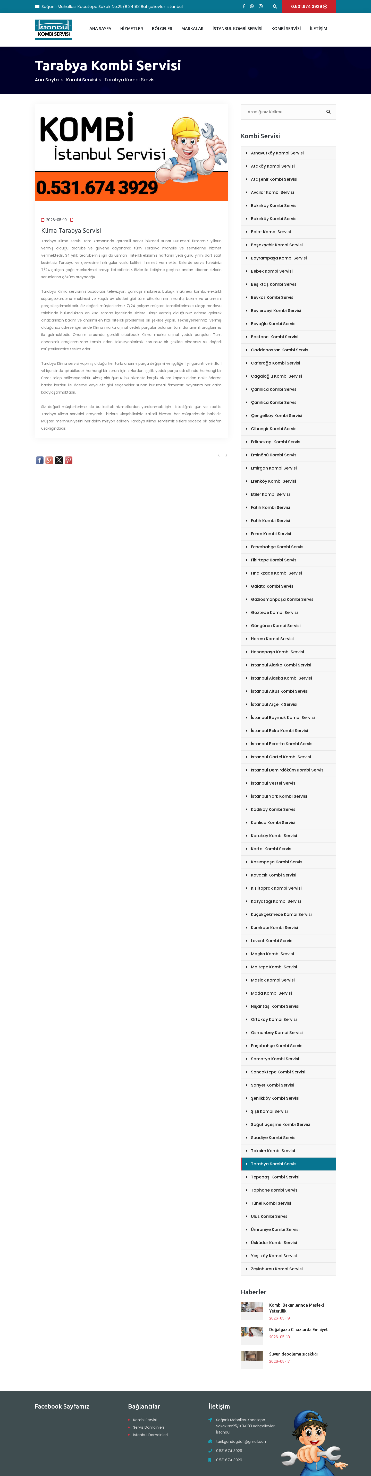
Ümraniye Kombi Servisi (275, 1229)
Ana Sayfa (47, 79)
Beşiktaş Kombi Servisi (274, 284)
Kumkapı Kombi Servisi (274, 928)
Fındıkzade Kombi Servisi (276, 573)
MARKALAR (192, 28)
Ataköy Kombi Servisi (273, 166)
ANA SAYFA (100, 28)
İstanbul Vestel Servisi (274, 783)
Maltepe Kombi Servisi (274, 967)
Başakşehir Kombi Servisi (277, 245)
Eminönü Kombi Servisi (274, 455)
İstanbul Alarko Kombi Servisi (281, 665)
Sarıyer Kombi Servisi (272, 1085)
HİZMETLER (131, 28)
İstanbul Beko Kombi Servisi (279, 731)
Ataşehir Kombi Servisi (274, 179)
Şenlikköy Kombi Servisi (275, 1098)
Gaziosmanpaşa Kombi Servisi (283, 599)
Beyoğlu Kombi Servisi (274, 324)
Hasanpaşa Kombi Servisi (277, 652)
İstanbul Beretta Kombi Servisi (282, 744)
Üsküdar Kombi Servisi (274, 1243)
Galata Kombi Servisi (272, 586)
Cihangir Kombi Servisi (274, 429)
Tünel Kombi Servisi (271, 1203)
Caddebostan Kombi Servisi (280, 350)
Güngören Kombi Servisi (276, 626)
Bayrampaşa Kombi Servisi (279, 258)
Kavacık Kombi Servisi (273, 875)
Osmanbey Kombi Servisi (277, 1033)
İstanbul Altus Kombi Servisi (279, 691)
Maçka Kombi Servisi (272, 954)
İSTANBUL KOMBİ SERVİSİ (238, 28)
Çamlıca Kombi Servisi (274, 389)
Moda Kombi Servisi (271, 993)
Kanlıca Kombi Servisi (273, 823)
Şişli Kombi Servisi (269, 1111)
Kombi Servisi (81, 79)
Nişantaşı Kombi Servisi (275, 1006)
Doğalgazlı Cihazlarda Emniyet (298, 1329)
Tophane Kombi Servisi (275, 1190)
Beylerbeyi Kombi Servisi (276, 311)
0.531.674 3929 (229, 1450)
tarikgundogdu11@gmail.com (241, 1441)
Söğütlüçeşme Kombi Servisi (280, 1124)
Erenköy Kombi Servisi (273, 481)
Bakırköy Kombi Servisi (274, 206)
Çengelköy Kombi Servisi (276, 416)
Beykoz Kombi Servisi (272, 297)
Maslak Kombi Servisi (273, 980)
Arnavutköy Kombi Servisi (277, 153)
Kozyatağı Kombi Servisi (276, 901)
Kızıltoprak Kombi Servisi (276, 888)
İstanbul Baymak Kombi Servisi (283, 717)
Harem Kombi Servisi (272, 639)
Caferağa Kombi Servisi (275, 363)
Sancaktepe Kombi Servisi (278, 1072)
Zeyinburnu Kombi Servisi (277, 1269)
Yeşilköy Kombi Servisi (274, 1256)
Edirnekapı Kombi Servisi (276, 442)
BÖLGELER (162, 28)
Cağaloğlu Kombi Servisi (276, 376)
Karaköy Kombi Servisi (274, 836)
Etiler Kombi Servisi (270, 494)
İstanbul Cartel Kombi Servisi (281, 757)
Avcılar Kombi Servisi (272, 192)
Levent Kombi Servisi (272, 941)
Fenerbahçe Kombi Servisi (278, 547)
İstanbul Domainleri (150, 1434)
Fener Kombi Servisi (271, 534)
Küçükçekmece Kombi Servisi (281, 914)
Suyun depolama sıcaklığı (293, 1354)
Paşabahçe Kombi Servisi (277, 1046)
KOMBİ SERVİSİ (286, 28)
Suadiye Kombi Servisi (274, 1138)
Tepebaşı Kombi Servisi (275, 1177)
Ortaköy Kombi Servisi (274, 1019)
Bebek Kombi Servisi (272, 271)
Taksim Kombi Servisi (273, 1151)
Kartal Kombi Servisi (271, 849)
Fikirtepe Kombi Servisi (274, 560)
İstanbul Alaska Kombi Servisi (281, 678)
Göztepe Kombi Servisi (274, 612)
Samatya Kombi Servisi (275, 1059)
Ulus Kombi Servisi (270, 1216)
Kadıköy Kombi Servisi (274, 809)
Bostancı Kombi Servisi (274, 337)
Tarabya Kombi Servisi (274, 1164)
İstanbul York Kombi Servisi (279, 796)
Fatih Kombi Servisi (270, 507)
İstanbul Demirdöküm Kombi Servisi (288, 770)
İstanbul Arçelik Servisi (274, 704)
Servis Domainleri (148, 1427)
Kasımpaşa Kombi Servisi (277, 862)
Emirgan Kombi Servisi (274, 468)
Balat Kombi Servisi (271, 232)
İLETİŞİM (318, 28)
